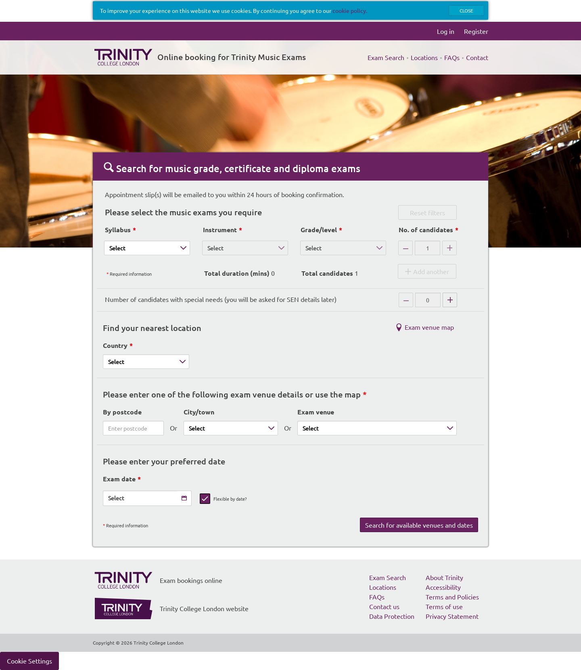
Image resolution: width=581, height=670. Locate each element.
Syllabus (118, 229)
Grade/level (319, 229)
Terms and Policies (452, 597)
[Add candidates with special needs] (450, 300)
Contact (477, 57)
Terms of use (444, 606)
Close (466, 10)
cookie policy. (349, 10)
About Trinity (444, 577)
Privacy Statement (452, 616)
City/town (199, 412)
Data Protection (391, 616)
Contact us (384, 606)
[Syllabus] (147, 248)
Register (476, 31)
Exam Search (386, 57)
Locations (424, 57)
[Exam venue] (377, 428)
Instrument (220, 229)
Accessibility (443, 587)
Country (115, 345)
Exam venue (315, 412)
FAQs (452, 57)
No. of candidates (426, 229)
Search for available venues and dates (419, 525)
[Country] (146, 361)
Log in (445, 31)
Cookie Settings (29, 661)
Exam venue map (423, 328)
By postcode (122, 412)
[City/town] (231, 428)
